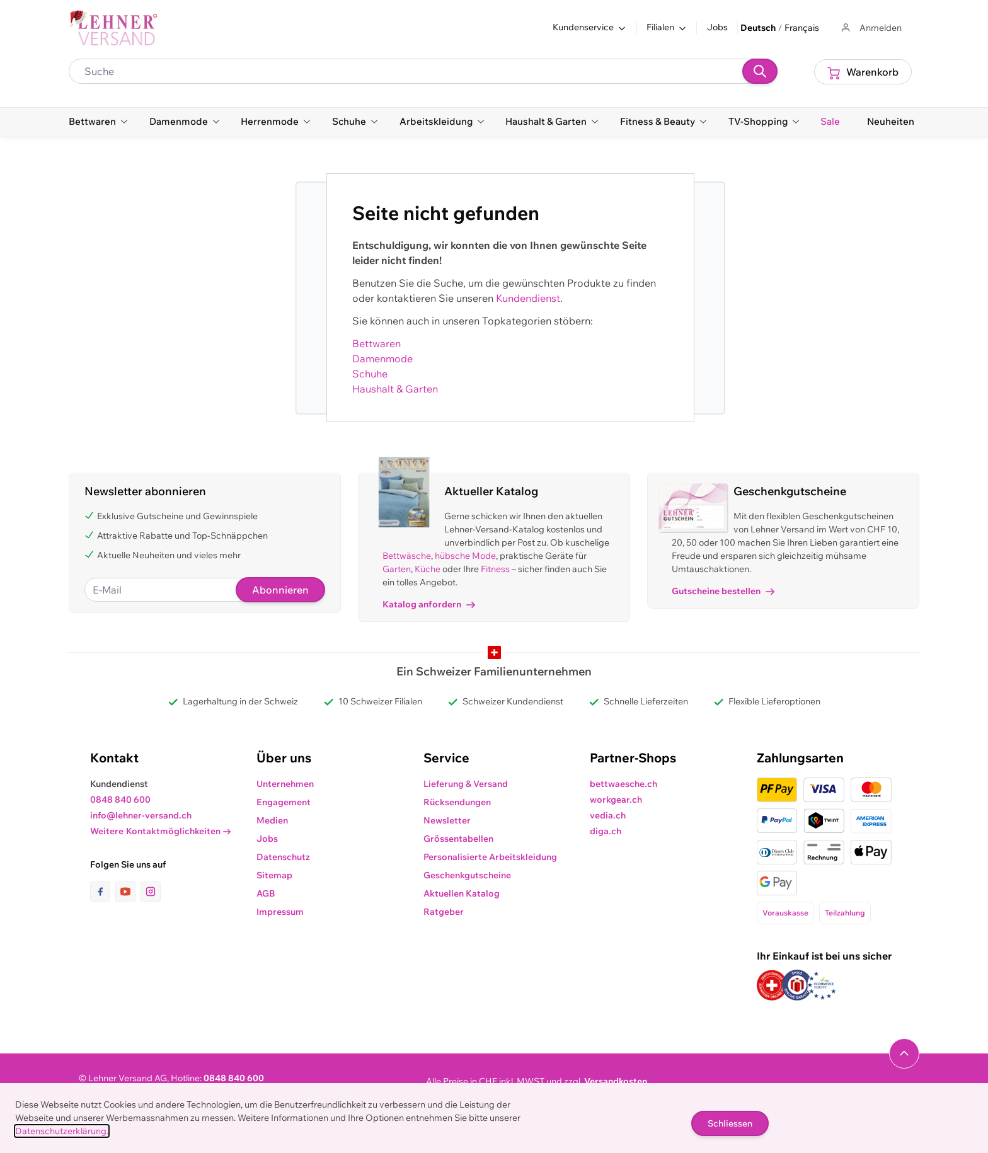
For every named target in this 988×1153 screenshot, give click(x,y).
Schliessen (730, 1123)
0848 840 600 (120, 799)
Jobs (717, 27)
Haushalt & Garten (395, 388)
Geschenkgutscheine (467, 875)
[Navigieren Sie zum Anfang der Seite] (904, 1053)
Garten (396, 569)
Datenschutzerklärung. (61, 1131)
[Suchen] (760, 71)
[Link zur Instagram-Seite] (151, 891)
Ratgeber (443, 911)
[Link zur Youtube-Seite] (128, 891)
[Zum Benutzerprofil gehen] (870, 28)
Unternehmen (285, 783)
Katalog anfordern (428, 604)
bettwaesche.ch (623, 783)
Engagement (283, 802)
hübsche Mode (465, 555)
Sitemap (274, 875)
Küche (427, 569)
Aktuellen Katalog (461, 893)
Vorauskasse (785, 912)
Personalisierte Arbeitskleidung (490, 857)
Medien (272, 820)
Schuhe (370, 373)
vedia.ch (608, 815)
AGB (265, 893)
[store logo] (113, 27)
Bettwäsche (406, 555)
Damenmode (382, 358)
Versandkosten (615, 1081)
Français (801, 27)
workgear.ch (616, 799)
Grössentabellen (458, 838)
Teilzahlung (845, 912)
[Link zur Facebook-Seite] (102, 891)
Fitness (495, 569)
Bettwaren (376, 343)
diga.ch (605, 831)
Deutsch (758, 27)
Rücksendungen (457, 802)
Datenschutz (283, 857)
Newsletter (447, 820)
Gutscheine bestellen (723, 591)
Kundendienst (528, 298)
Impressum (280, 911)
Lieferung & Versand (465, 783)
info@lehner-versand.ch (141, 815)
